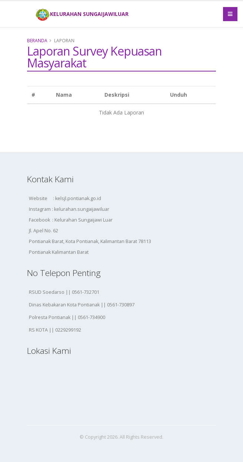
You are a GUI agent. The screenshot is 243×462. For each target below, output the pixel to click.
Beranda (37, 40)
